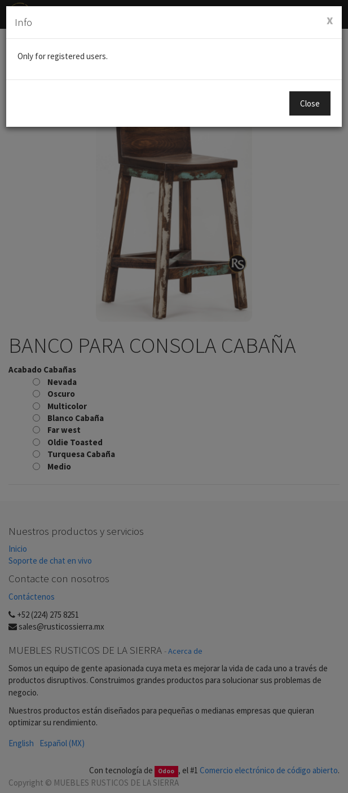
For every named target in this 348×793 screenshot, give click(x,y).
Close (310, 103)
